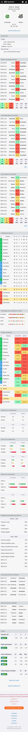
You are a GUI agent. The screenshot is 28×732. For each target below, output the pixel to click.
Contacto (14, 720)
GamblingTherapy (14, 701)
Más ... (26, 167)
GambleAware (14, 699)
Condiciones (14, 715)
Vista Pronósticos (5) (14, 30)
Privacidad (14, 713)
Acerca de (13, 718)
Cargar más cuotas (14, 680)
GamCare (14, 704)
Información (14, 723)
